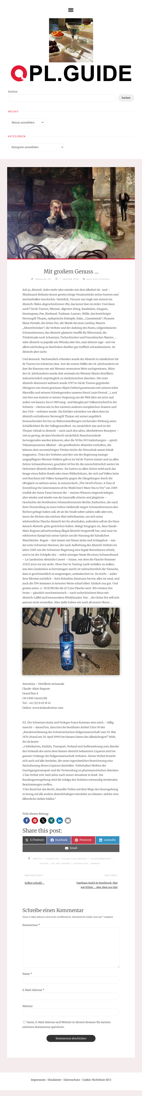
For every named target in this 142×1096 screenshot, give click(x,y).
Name (27, 979)
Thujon (41, 863)
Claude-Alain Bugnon (75, 859)
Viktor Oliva (82, 863)
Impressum (38, 1085)
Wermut (100, 863)
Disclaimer (54, 1085)
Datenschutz (72, 1085)
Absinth (33, 859)
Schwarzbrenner (105, 859)
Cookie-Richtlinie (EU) (96, 1085)
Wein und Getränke (100, 279)
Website (27, 1011)
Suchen (13, 91)
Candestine (49, 859)
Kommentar (31, 930)
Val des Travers (60, 863)
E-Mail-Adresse (33, 995)
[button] (26, 820)
